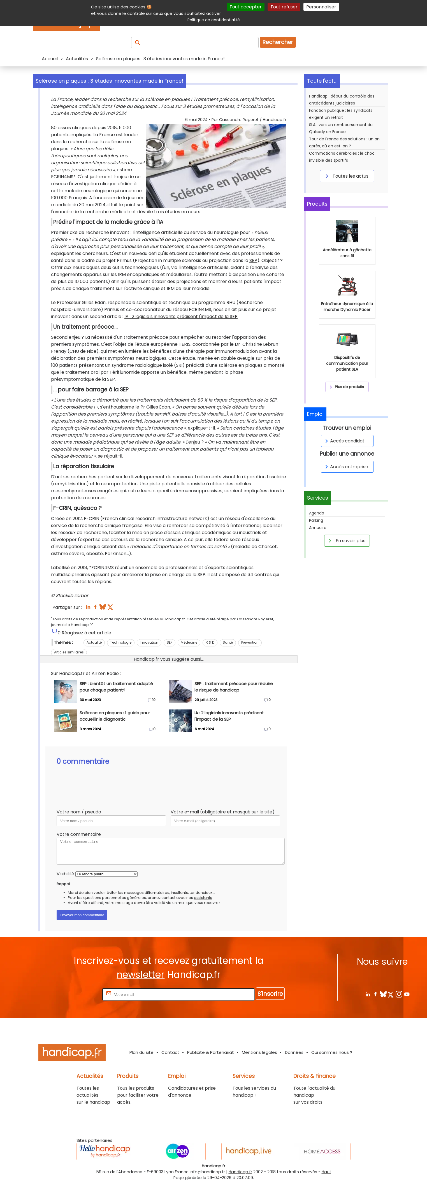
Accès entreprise (345, 536)
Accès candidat (344, 510)
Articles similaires (69, 652)
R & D (210, 642)
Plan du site (141, 1052)
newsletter (140, 974)
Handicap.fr (240, 1172)
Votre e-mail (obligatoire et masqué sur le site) (223, 812)
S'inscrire (270, 994)
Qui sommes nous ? (331, 1052)
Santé (228, 642)
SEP (253, 260)
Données (294, 1052)
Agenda (316, 583)
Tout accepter (245, 7)
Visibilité (65, 874)
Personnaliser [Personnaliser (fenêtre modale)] (321, 7)
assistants (203, 897)
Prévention (250, 642)
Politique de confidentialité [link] (213, 20)
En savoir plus (346, 610)
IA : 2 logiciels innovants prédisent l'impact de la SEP (181, 316)
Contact (170, 1052)
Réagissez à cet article (86, 633)
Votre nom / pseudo (79, 812)
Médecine (189, 642)
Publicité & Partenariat (210, 1052)
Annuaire (317, 597)
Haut (326, 1172)
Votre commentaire (79, 834)
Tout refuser (284, 7)
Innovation (149, 642)
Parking (316, 590)
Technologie (120, 642)
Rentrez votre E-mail (78, 994)
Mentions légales (259, 1052)
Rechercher (278, 42)
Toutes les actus (346, 176)
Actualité (94, 642)
